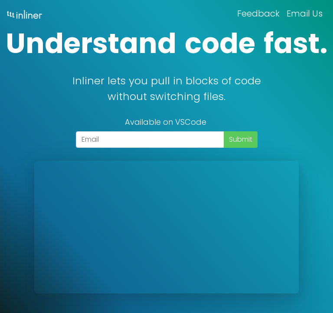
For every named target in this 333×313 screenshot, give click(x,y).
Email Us (305, 13)
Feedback (258, 13)
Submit (240, 139)
